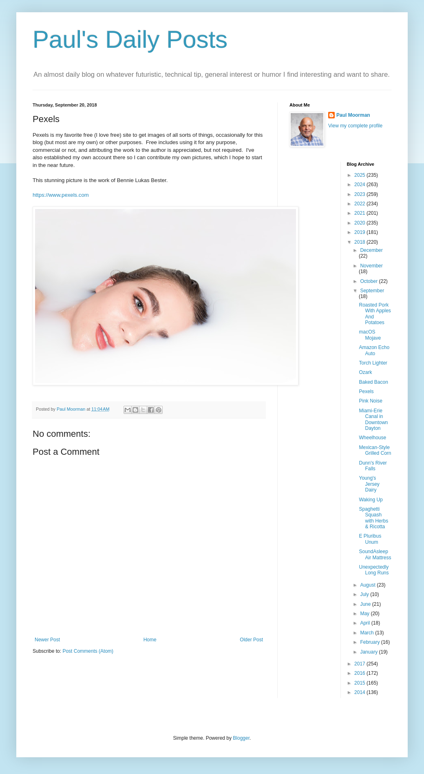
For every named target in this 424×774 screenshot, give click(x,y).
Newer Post (47, 640)
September (372, 291)
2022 (360, 204)
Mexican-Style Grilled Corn (375, 450)
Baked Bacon (373, 382)
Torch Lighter (373, 363)
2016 (360, 673)
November (371, 266)
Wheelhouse (372, 437)
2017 (360, 664)
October (369, 281)
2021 (360, 213)
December (371, 250)
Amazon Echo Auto (374, 350)
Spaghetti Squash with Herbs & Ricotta (373, 517)
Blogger (241, 738)
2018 (360, 242)
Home (150, 640)
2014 (360, 692)
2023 (360, 194)
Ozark (365, 372)
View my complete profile (355, 126)
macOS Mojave (370, 334)
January (369, 652)
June (366, 604)
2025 (360, 175)
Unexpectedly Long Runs (374, 570)
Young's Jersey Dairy (369, 484)
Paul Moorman (353, 115)
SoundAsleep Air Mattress (375, 554)
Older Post (251, 640)
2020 (360, 223)
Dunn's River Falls (372, 466)
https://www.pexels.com (61, 195)
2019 (360, 232)
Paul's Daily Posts (130, 39)
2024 (360, 184)
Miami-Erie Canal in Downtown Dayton (373, 419)
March (367, 633)
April (365, 623)
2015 (360, 683)
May (365, 613)
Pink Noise (370, 401)
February (370, 642)
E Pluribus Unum (370, 539)
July (365, 594)
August (368, 585)
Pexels (366, 391)
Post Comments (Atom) (87, 651)
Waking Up (370, 500)
